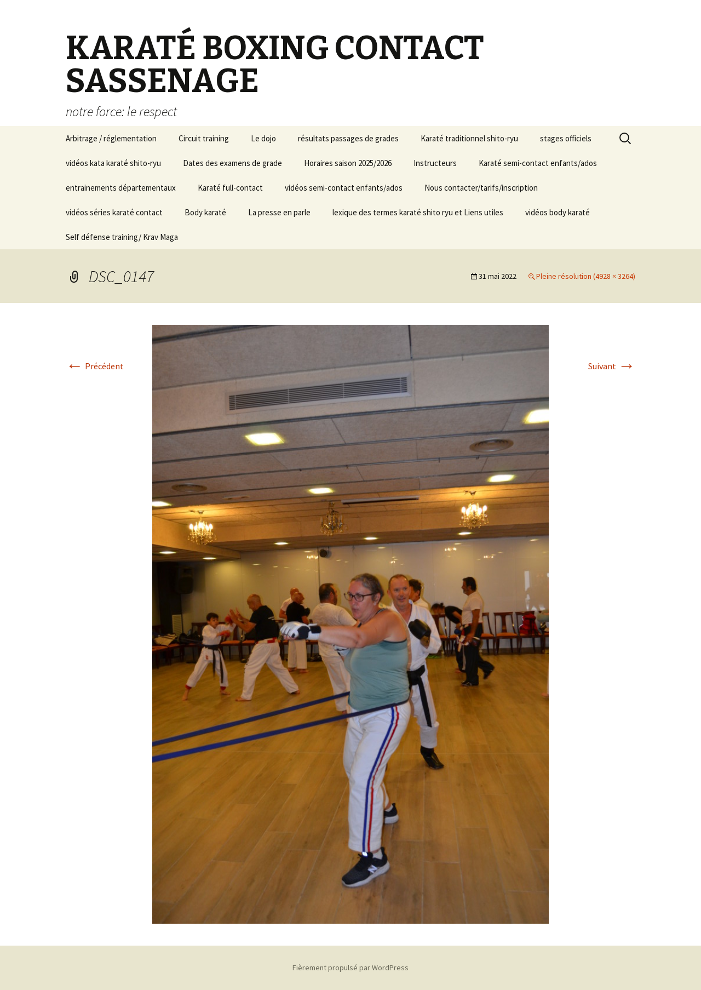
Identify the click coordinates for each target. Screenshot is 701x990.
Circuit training (204, 138)
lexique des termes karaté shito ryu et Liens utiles (417, 212)
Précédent (95, 365)
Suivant (611, 365)
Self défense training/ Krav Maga (122, 237)
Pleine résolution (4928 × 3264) (585, 276)
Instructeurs (435, 163)
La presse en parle (279, 212)
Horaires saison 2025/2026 (348, 163)
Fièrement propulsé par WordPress (350, 967)
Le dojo (263, 138)
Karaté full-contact (230, 187)
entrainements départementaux (121, 187)
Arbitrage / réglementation (111, 138)
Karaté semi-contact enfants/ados (538, 163)
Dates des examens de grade (232, 163)
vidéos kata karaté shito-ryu (113, 163)
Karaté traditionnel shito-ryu (469, 138)
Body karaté (205, 212)
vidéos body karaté (557, 212)
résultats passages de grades (348, 138)
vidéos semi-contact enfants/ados (344, 187)
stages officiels (565, 138)
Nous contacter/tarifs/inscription (481, 187)
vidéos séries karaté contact (114, 212)
